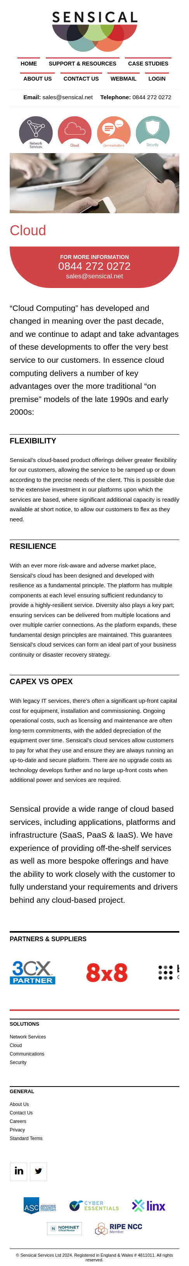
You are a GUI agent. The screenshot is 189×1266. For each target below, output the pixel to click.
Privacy (17, 1130)
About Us (37, 79)
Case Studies (148, 63)
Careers (18, 1121)
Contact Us (81, 79)
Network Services (28, 1037)
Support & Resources (82, 63)
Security (18, 1062)
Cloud (16, 1045)
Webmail (124, 79)
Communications (27, 1054)
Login (156, 79)
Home (29, 63)
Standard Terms (26, 1138)
